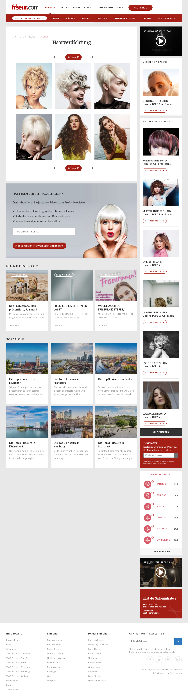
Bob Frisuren (94, 653)
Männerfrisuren (55, 653)
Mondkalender (104, 7)
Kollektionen (166, 18)
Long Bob (51, 680)
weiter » (92, 57)
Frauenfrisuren (54, 649)
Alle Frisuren (161, 432)
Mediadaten (12, 680)
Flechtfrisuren (54, 662)
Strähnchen (93, 658)
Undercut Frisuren (97, 680)
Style (87, 7)
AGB (144, 669)
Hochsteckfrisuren (56, 658)
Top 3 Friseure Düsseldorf (18, 667)
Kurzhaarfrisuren (96, 640)
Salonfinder (140, 7)
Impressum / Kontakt (158, 669)
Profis (65, 7)
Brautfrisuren (53, 667)
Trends (146, 18)
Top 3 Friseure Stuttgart (17, 676)
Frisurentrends (54, 644)
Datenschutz (161, 463)
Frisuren (50, 7)
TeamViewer (12, 689)
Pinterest (168, 659)
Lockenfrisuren (95, 676)
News (9, 644)
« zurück (54, 57)
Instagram (178, 659)
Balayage (51, 671)
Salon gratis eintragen (30, 18)
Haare (76, 7)
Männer (70, 18)
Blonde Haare (94, 662)
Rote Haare (93, 671)
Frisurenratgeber (125, 18)
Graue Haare (94, 667)
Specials (101, 18)
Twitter (159, 659)
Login (9, 685)
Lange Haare (94, 649)
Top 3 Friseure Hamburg (18, 671)
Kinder (86, 18)
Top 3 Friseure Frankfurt (18, 658)
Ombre (50, 676)
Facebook (150, 659)
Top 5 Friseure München (18, 653)
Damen (55, 18)
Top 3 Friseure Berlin (16, 662)
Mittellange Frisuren (98, 644)
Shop (120, 7)
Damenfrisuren (98, 633)
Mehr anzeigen (161, 551)
